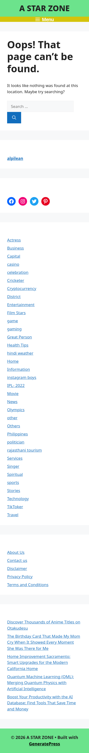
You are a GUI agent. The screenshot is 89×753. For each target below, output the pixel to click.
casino (13, 264)
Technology (18, 498)
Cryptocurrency (21, 288)
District (14, 296)
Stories (13, 490)
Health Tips (17, 345)
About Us (15, 552)
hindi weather (20, 353)
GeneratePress (44, 744)
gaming (14, 329)
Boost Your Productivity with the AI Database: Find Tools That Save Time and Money (41, 703)
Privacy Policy (20, 576)
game (12, 320)
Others (13, 426)
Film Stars (16, 312)
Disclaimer (17, 568)
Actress (14, 240)
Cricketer (15, 280)
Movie (13, 393)
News (12, 401)
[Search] (14, 117)
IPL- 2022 (16, 385)
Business (15, 248)
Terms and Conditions (27, 584)
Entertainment (20, 304)
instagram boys (21, 377)
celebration (17, 272)
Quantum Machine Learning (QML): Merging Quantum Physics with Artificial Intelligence (40, 682)
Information (18, 369)
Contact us (17, 560)
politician (15, 442)
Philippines (17, 434)
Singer (13, 466)
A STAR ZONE (44, 8)
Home (13, 361)
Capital (13, 256)
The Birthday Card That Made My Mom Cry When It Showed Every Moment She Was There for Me (43, 642)
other (12, 417)
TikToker (15, 506)
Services (15, 458)
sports (13, 482)
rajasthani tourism (24, 450)
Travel (12, 514)
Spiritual (15, 474)
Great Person (19, 337)
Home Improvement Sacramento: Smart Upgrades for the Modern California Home (38, 662)
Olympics (15, 409)
